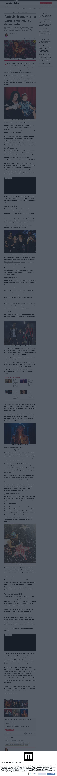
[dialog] (28, 763)
